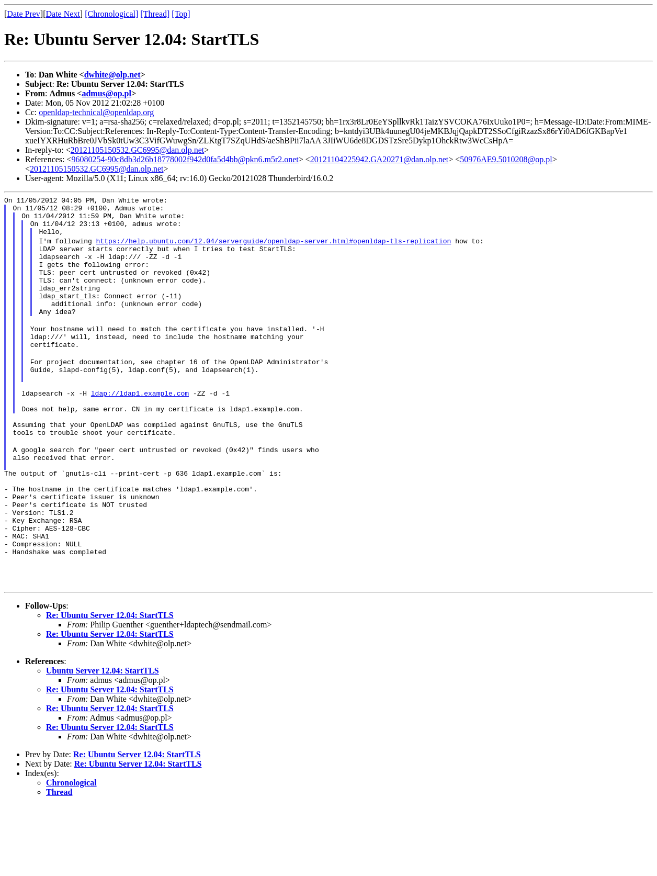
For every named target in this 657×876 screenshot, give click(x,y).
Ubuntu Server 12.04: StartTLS (102, 741)
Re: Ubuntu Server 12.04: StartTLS (110, 685)
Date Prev (23, 13)
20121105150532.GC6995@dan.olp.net (137, 149)
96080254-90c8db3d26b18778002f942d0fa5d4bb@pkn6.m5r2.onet (185, 159)
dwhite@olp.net (112, 74)
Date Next (63, 13)
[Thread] (154, 13)
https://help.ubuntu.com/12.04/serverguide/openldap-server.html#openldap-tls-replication (273, 248)
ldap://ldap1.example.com (140, 427)
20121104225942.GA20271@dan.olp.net (379, 159)
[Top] (181, 13)
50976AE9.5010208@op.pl (506, 159)
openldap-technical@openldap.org (96, 112)
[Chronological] (111, 13)
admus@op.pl (106, 93)
